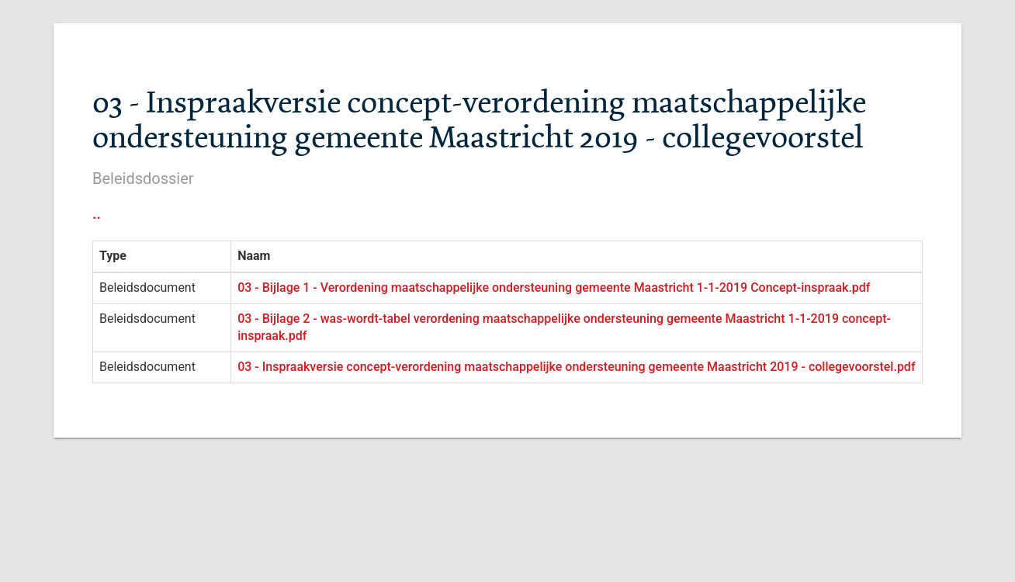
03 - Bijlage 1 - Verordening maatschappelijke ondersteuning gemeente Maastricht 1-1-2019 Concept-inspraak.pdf (553, 287)
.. (96, 213)
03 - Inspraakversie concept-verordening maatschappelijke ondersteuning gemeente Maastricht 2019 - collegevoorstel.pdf (576, 366)
